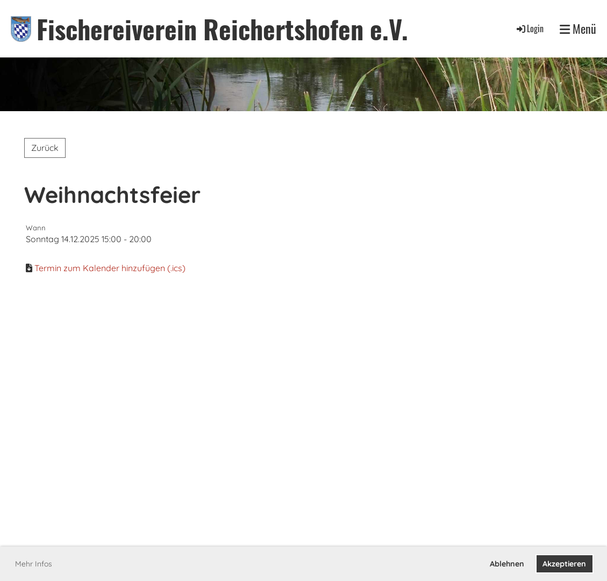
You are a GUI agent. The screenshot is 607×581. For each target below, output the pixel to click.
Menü (578, 28)
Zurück (45, 147)
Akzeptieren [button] (564, 564)
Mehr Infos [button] (33, 564)
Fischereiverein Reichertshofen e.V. (222, 29)
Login (529, 28)
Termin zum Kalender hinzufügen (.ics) (109, 268)
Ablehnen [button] (507, 564)
